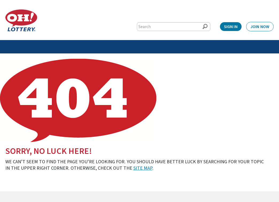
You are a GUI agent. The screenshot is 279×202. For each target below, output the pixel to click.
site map (142, 168)
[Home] (21, 20)
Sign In (231, 27)
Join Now (259, 27)
